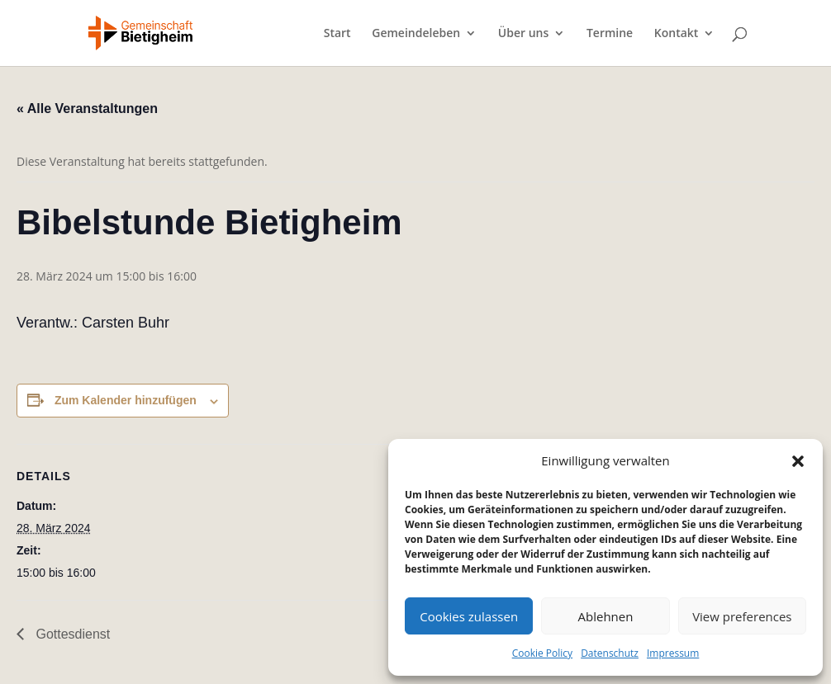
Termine (609, 33)
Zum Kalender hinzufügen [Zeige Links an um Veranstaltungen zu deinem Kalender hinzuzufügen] (126, 400)
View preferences (741, 616)
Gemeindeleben (416, 33)
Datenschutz (610, 653)
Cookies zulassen (469, 616)
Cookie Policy (542, 653)
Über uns (523, 33)
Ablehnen (606, 616)
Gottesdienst (71, 634)
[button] (798, 461)
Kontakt (676, 33)
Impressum (673, 653)
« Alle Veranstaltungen (87, 108)
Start (337, 33)
